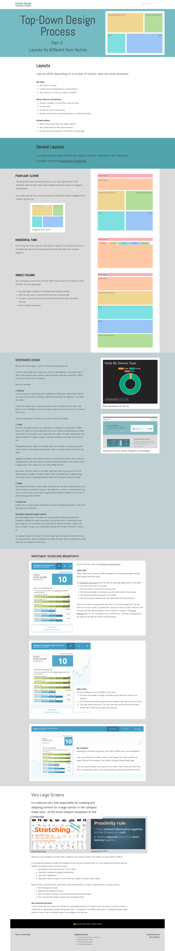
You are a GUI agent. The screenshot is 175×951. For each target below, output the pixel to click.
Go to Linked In (154, 937)
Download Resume (153, 934)
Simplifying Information (85, 944)
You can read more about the (99, 564)
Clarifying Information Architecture (88, 937)
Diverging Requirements (85, 942)
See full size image (38, 851)
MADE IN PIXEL (89, 924)
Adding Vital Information (85, 940)
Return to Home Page (22, 934)
